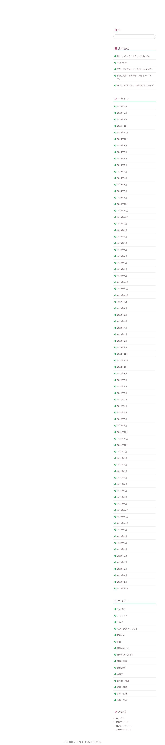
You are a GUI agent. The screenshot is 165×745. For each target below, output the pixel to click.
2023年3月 (122, 334)
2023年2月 (122, 341)
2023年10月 (123, 295)
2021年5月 (122, 477)
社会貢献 (121, 667)
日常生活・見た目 (125, 654)
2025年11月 (123, 132)
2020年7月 (122, 543)
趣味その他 (122, 694)
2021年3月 (122, 491)
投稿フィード (122, 722)
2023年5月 (122, 321)
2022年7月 (122, 386)
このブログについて (55, 3)
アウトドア (122, 615)
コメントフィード (124, 726)
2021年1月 (122, 504)
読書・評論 (122, 687)
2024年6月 (122, 243)
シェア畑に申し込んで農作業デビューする (135, 86)
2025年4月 (122, 178)
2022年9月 (122, 373)
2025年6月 (122, 165)
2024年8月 (122, 230)
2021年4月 (122, 484)
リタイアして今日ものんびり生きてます (82, 14)
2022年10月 (123, 367)
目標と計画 (122, 661)
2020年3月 (122, 569)
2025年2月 (122, 191)
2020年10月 (123, 523)
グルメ (120, 622)
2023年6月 (122, 315)
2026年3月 (122, 106)
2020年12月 (123, 510)
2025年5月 (122, 171)
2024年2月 (122, 269)
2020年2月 (122, 575)
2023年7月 (122, 308)
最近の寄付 (122, 63)
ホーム (24, 3)
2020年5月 (122, 556)
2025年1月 (122, 197)
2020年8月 (122, 536)
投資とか (13, 30)
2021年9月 (122, 451)
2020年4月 (122, 562)
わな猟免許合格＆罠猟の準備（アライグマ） (134, 77)
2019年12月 (123, 588)
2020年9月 (122, 530)
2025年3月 (122, 184)
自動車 (120, 674)
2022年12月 (123, 354)
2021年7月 (122, 464)
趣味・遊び (122, 700)
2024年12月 (123, 204)
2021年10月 (123, 445)
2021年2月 (122, 497)
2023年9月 (122, 302)
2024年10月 (123, 217)
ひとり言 (121, 609)
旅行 (119, 641)
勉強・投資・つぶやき (127, 628)
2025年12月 (123, 126)
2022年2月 (122, 419)
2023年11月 (123, 289)
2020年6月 (122, 549)
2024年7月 (122, 236)
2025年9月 (122, 145)
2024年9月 (122, 223)
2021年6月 (122, 471)
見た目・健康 (123, 681)
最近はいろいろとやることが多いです (133, 56)
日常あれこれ (123, 648)
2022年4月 (122, 406)
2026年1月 (122, 119)
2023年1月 (122, 347)
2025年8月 (122, 152)
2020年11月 (123, 517)
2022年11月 (123, 360)
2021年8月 (122, 458)
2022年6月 (122, 393)
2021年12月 (123, 432)
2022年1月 (122, 425)
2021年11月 (123, 438)
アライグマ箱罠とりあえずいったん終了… (135, 69)
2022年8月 (122, 380)
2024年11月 (123, 210)
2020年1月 (122, 582)
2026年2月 (122, 113)
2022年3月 (122, 412)
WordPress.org (123, 730)
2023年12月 (123, 282)
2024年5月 (122, 250)
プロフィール (87, 3)
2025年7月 (122, 158)
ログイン (120, 718)
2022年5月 (122, 399)
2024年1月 (122, 276)
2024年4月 (122, 256)
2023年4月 (122, 328)
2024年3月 (122, 263)
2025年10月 (123, 139)
